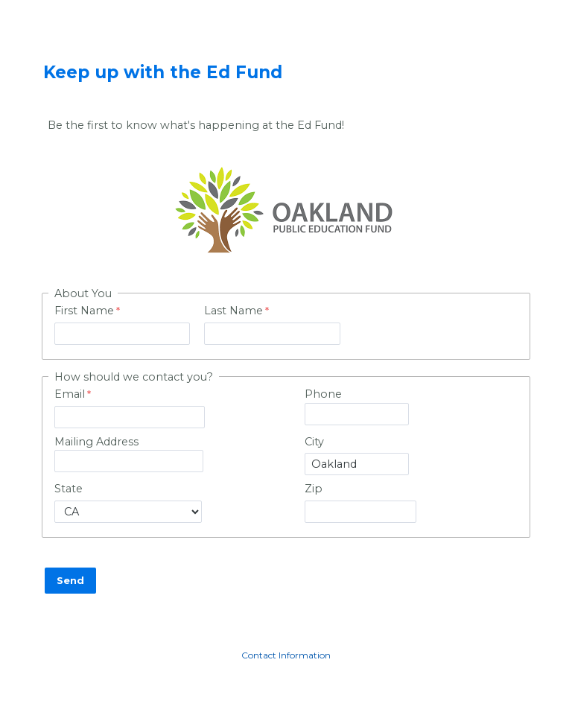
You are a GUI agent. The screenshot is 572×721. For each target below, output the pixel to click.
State (68, 488)
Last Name (233, 310)
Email (69, 394)
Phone (323, 394)
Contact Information (286, 655)
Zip (313, 488)
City (314, 441)
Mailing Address (96, 441)
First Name (84, 310)
